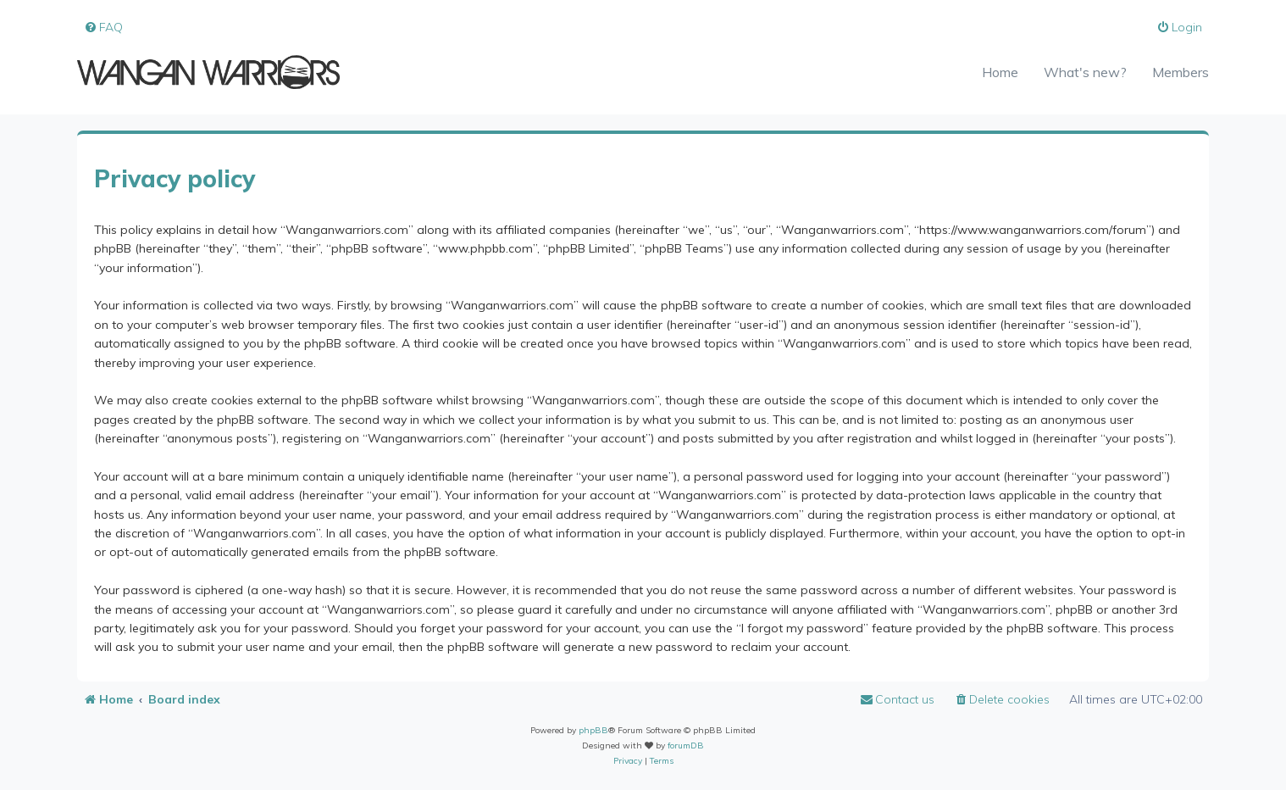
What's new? (1085, 72)
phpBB (593, 730)
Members (1180, 72)
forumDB (686, 745)
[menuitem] (103, 27)
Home (1000, 72)
